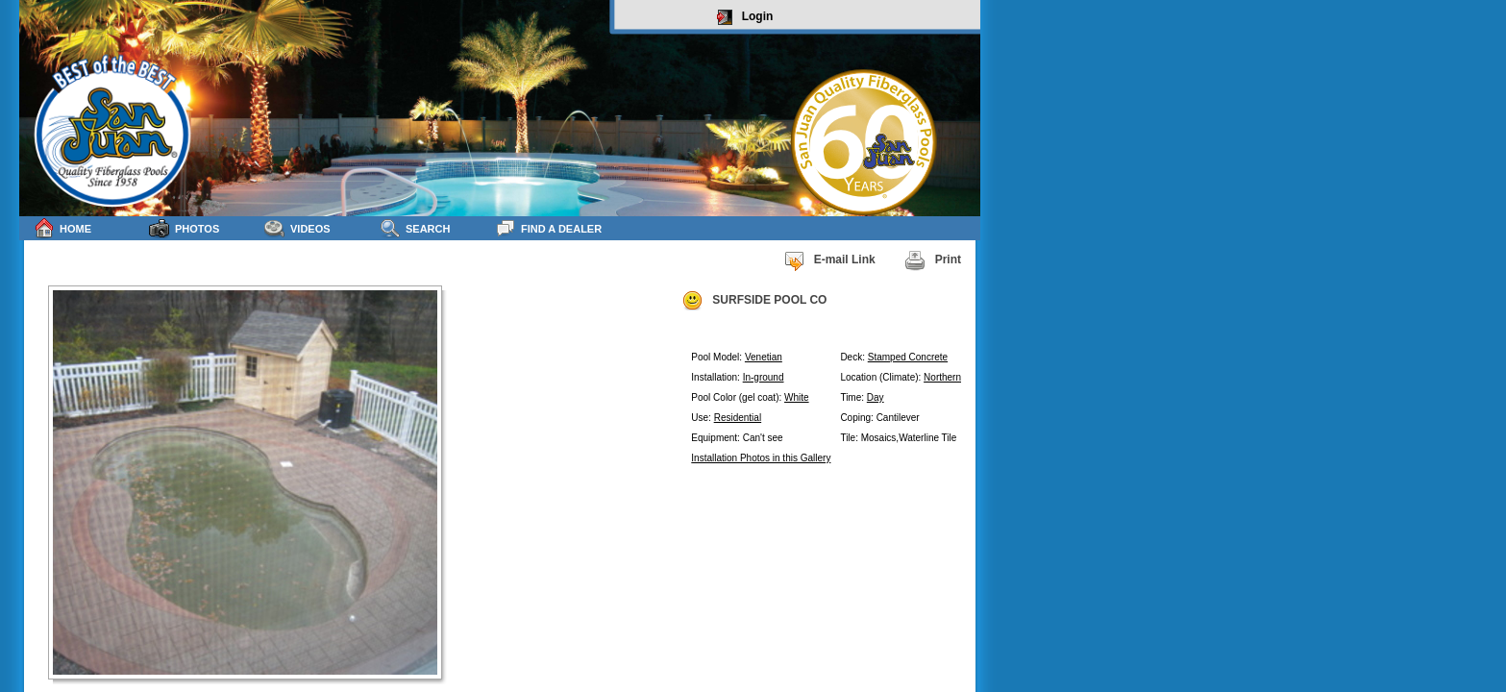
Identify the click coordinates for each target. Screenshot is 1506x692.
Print (932, 260)
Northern (942, 377)
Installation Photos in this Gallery (760, 458)
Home (62, 228)
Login (745, 17)
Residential (737, 417)
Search (415, 228)
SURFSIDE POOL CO (754, 300)
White (796, 397)
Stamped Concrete (908, 357)
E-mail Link (829, 260)
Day (875, 397)
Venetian (763, 357)
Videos (297, 228)
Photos (184, 228)
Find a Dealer (548, 228)
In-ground (763, 377)
